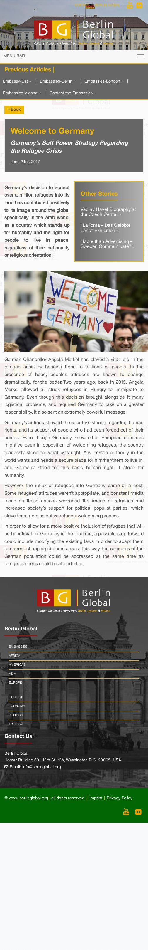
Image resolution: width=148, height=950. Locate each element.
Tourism (16, 724)
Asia (12, 673)
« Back (14, 110)
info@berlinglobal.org (41, 767)
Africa (14, 655)
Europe (15, 682)
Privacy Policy (119, 798)
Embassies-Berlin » (57, 81)
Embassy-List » (17, 81)
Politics (16, 715)
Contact (82, 5)
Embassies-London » (103, 81)
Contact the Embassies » (73, 93)
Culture (16, 697)
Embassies (18, 646)
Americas (17, 664)
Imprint (95, 798)
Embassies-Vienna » (21, 93)
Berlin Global (107, 5)
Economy (17, 706)
